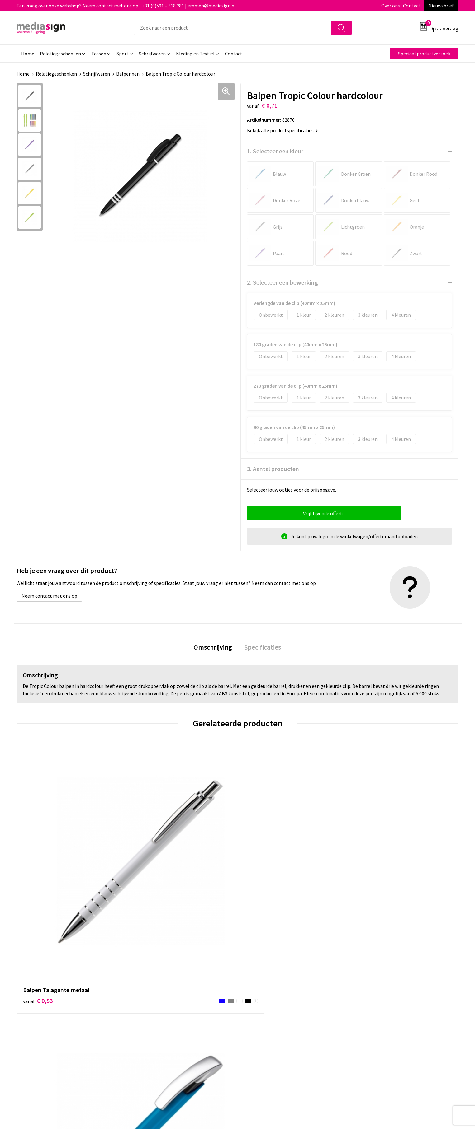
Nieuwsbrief (441, 5)
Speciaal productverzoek (424, 53)
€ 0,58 (369, 865)
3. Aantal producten (273, 469)
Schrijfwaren (96, 74)
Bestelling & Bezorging (270, 970)
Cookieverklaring (373, 970)
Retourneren (259, 980)
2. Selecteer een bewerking (282, 282)
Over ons (390, 5)
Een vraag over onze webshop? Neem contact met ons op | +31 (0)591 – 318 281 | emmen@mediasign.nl (126, 5)
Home (23, 74)
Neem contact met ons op (49, 596)
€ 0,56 (148, 865)
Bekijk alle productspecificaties (282, 130)
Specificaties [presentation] (261, 647)
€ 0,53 (38, 865)
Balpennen (128, 74)
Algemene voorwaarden (380, 961)
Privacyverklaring (373, 980)
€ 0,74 (259, 865)
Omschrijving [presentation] (214, 647)
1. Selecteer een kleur (275, 151)
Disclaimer (366, 989)
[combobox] (233, 28)
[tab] (214, 648)
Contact (411, 5)
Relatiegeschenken (56, 74)
